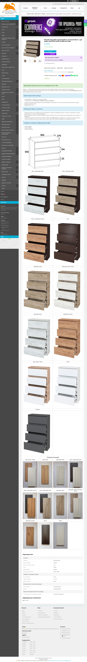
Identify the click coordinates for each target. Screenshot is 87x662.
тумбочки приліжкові (43, 615)
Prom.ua (50, 658)
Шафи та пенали (5, 110)
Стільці (3, 75)
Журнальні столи (5, 86)
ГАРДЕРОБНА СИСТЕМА (7, 151)
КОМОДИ (4, 180)
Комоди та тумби (6, 89)
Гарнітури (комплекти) (7, 81)
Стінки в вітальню (6, 105)
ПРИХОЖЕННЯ (5, 164)
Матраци (4, 53)
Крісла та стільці (5, 50)
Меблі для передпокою (7, 121)
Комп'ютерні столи (6, 139)
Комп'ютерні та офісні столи (8, 67)
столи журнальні (26, 619)
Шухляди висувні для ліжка (44, 617)
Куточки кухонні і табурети (8, 47)
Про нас (2, 191)
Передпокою (5, 102)
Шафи (3, 35)
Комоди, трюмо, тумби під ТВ (8, 24)
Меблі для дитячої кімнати (8, 130)
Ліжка (3, 32)
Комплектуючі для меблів (7, 145)
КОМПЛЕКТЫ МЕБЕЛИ (6, 156)
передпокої (56, 615)
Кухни (3, 96)
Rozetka (3, 185)
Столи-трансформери (7, 142)
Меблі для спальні (6, 127)
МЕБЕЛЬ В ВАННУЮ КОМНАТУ (8, 153)
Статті (2, 199)
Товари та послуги (5, 21)
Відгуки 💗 (3, 194)
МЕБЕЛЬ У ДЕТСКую (6, 162)
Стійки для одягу (5, 78)
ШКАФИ (3, 177)
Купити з (50, 54)
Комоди (54, 8)
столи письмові (25, 621)
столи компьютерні (26, 617)
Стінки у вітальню (6, 61)
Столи (3, 29)
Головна (25, 8)
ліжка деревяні (41, 612)
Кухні (3, 70)
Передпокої (4, 64)
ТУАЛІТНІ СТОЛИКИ (6, 159)
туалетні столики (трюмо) (28, 623)
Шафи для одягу (5, 59)
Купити (50, 51)
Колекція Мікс (5, 27)
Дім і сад (4, 148)
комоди (23, 615)
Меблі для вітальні (6, 124)
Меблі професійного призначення (6, 133)
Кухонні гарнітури (6, 45)
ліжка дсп (40, 610)
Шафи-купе (4, 56)
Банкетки (4, 137)
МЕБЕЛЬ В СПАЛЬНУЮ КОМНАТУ (7, 168)
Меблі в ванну (5, 72)
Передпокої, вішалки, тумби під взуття (8, 38)
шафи (23, 610)
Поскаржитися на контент (54, 660)
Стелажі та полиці (6, 107)
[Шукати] (17, 16)
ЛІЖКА (3, 188)
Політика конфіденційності (65, 660)
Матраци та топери (6, 116)
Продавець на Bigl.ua (43, 659)
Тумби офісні (4, 113)
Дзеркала (4, 84)
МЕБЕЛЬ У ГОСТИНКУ (6, 183)
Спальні (3, 42)
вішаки (23, 612)
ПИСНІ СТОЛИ (5, 171)
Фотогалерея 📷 (4, 197)
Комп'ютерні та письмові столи (7, 93)
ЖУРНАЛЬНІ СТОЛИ (6, 174)
